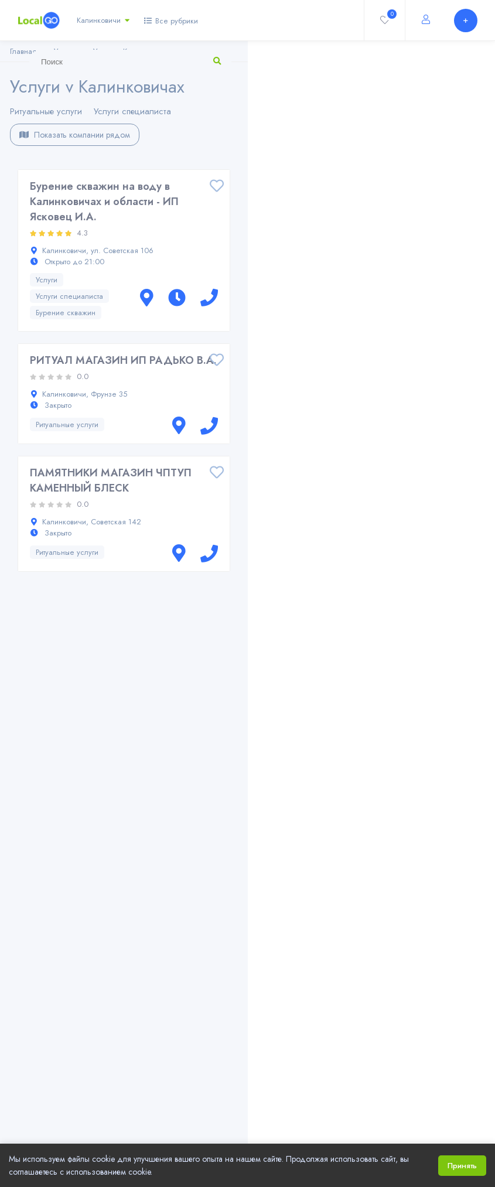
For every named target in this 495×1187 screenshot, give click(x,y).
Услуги (46, 279)
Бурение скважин (65, 312)
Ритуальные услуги (46, 111)
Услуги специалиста (132, 111)
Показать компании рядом (74, 135)
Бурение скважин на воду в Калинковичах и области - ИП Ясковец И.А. (104, 201)
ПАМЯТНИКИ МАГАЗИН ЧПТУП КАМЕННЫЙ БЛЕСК (111, 480)
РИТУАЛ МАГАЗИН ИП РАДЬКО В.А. (123, 360)
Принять (462, 1165)
